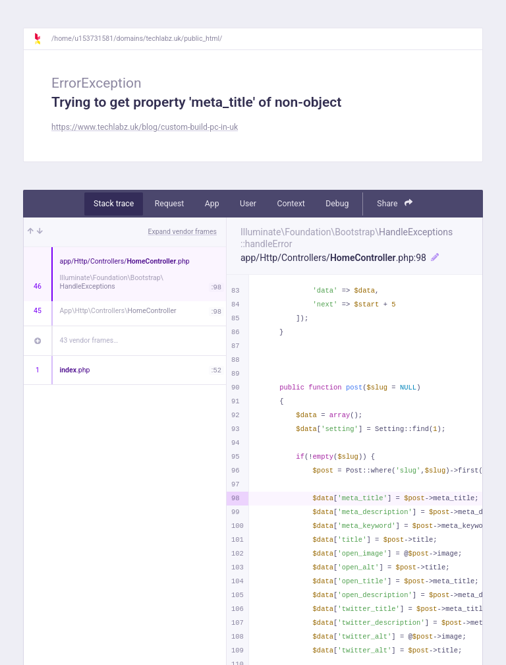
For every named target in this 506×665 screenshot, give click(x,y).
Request (169, 203)
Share (394, 203)
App (212, 203)
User (248, 203)
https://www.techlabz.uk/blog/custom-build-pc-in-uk (144, 127)
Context (290, 203)
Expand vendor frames (182, 231)
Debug (337, 203)
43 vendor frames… (89, 340)
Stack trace (114, 203)
